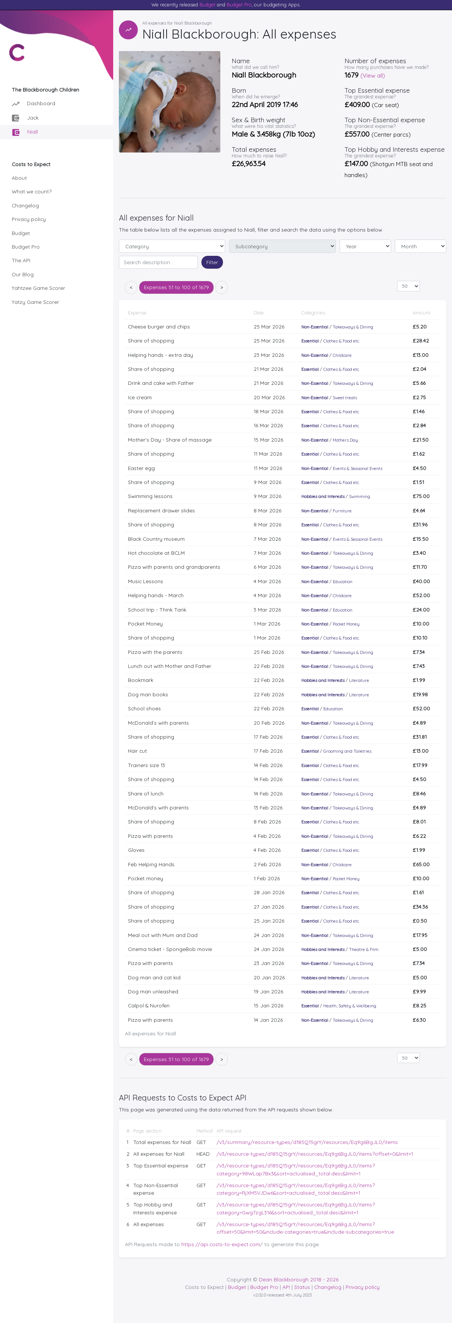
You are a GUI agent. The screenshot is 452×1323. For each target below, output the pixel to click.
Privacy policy (29, 219)
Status (302, 1287)
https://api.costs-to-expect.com (220, 1244)
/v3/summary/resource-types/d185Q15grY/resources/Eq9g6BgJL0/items (307, 1142)
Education (342, 581)
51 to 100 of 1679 (176, 287)
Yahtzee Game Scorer (38, 288)
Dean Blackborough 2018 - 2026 (298, 1279)
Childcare (342, 355)
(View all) (372, 75)
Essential (310, 341)
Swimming (359, 496)
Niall (25, 132)
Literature (359, 680)
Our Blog (23, 274)
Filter (212, 262)
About (19, 177)
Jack (25, 118)
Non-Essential (314, 327)
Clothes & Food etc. (341, 341)
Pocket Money (346, 624)
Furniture (342, 511)
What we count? (31, 191)
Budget (207, 5)
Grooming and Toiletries (347, 751)
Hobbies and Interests (322, 496)
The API (21, 260)
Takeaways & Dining (353, 327)
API (286, 1287)
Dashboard (33, 104)
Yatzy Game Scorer (35, 302)
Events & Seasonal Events (357, 468)
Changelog (25, 205)
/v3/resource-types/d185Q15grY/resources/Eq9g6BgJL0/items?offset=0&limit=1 (315, 1153)
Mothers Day (345, 440)
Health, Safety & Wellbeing (349, 1006)
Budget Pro (239, 5)
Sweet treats (345, 397)
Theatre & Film (364, 949)
